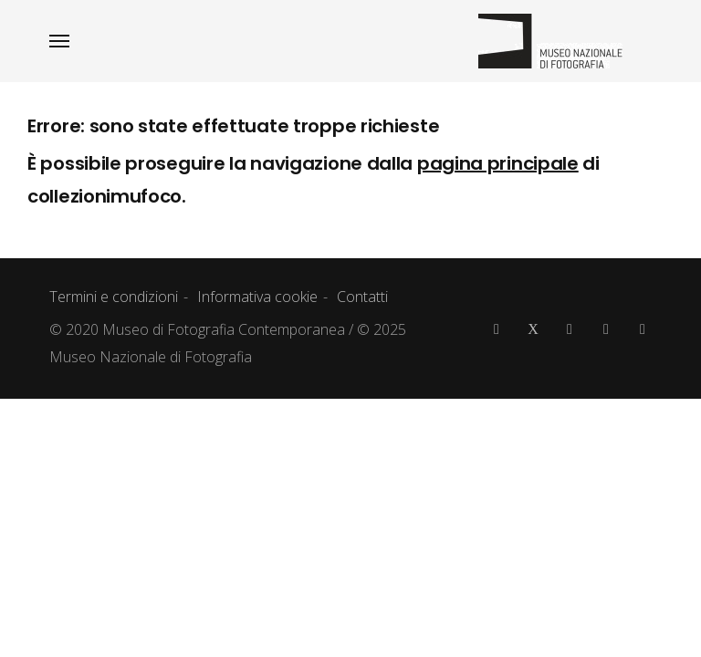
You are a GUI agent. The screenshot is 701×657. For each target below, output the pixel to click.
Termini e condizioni (113, 297)
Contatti (362, 297)
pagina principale (498, 163)
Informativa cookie (257, 297)
